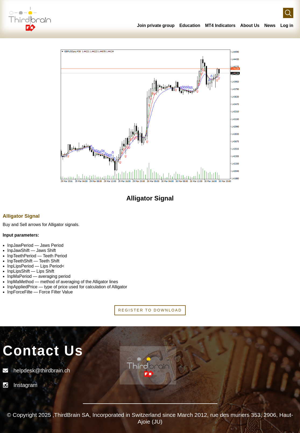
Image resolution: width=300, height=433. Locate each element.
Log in (286, 25)
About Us (249, 25)
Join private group (156, 25)
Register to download (150, 310)
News (270, 25)
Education (189, 25)
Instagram (25, 385)
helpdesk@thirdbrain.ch (41, 370)
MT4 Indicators (220, 25)
